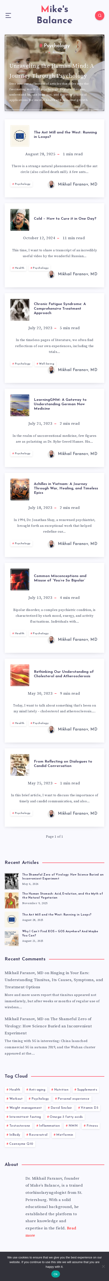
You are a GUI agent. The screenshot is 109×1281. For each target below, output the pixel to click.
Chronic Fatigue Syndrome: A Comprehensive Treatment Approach (60, 308)
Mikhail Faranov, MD (24, 973)
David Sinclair (61, 1108)
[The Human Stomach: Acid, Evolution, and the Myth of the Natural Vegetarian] (12, 899)
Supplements (87, 1090)
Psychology (23, 184)
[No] (103, 1266)
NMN (73, 1126)
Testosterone (19, 1126)
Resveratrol (38, 1135)
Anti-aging (37, 1090)
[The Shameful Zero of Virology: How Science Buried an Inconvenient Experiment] (12, 880)
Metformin (64, 1135)
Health (20, 268)
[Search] (99, 15)
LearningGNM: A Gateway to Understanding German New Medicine (60, 404)
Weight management (25, 1108)
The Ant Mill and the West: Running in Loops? (65, 135)
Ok (56, 1274)
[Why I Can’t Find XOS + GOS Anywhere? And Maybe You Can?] (12, 937)
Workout (16, 1099)
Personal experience (74, 1099)
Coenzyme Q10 (21, 1144)
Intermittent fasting (25, 1117)
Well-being (46, 363)
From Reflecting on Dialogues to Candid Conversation (63, 764)
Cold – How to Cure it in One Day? (65, 219)
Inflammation (49, 1126)
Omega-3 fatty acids (66, 1117)
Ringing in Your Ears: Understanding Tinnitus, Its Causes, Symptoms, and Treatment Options (54, 980)
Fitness (92, 1126)
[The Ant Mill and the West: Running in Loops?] (12, 918)
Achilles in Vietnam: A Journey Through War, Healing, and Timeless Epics (66, 488)
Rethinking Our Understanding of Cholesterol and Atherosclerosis (64, 674)
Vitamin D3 (89, 1108)
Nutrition (61, 1090)
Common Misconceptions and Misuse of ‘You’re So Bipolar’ (60, 578)
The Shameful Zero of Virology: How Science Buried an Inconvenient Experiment (48, 1026)
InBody (14, 1135)
